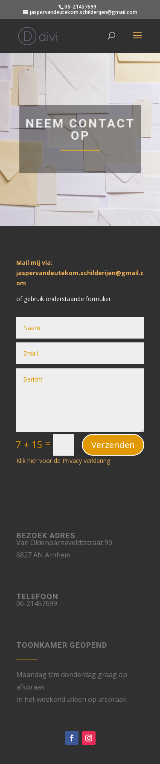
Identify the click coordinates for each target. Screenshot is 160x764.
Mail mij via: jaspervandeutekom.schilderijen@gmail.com (80, 272)
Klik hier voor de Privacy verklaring (63, 461)
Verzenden (113, 445)
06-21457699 (80, 6)
